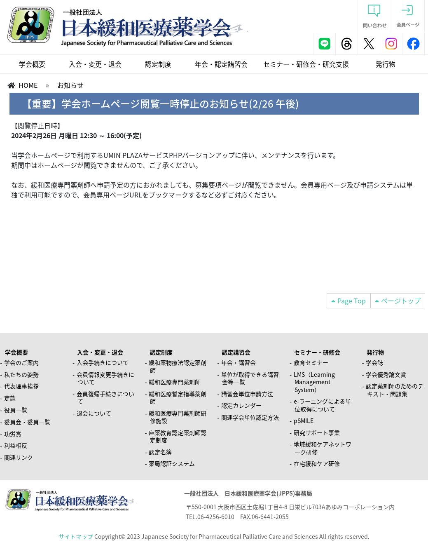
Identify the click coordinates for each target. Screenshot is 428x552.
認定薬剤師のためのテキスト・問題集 (394, 390)
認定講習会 (236, 352)
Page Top (351, 300)
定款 (10, 398)
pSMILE (303, 420)
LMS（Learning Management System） (314, 382)
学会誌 (374, 362)
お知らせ (70, 85)
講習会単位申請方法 (247, 394)
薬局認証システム (172, 463)
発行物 (385, 64)
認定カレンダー (241, 405)
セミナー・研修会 (317, 352)
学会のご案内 (21, 362)
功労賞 (12, 434)
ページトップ (401, 300)
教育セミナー (311, 362)
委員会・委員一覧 (27, 422)
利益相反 (15, 445)
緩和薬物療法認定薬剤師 (177, 366)
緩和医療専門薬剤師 (175, 382)
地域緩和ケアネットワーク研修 (322, 448)
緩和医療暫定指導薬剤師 (177, 398)
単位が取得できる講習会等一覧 (250, 378)
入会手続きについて (103, 362)
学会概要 (32, 64)
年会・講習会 (238, 362)
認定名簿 (160, 452)
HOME (28, 85)
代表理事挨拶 (21, 386)
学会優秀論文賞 (386, 374)
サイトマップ (75, 536)
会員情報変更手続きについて (105, 378)
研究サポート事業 (317, 432)
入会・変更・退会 (95, 64)
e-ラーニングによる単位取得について (322, 405)
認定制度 (158, 64)
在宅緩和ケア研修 (317, 463)
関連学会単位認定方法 (250, 417)
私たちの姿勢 (21, 374)
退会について (94, 413)
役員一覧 (15, 410)
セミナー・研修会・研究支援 (306, 64)
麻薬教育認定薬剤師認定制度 (177, 436)
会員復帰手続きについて (105, 398)
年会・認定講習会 (221, 64)
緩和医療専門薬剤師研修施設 (177, 417)
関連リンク (18, 457)
